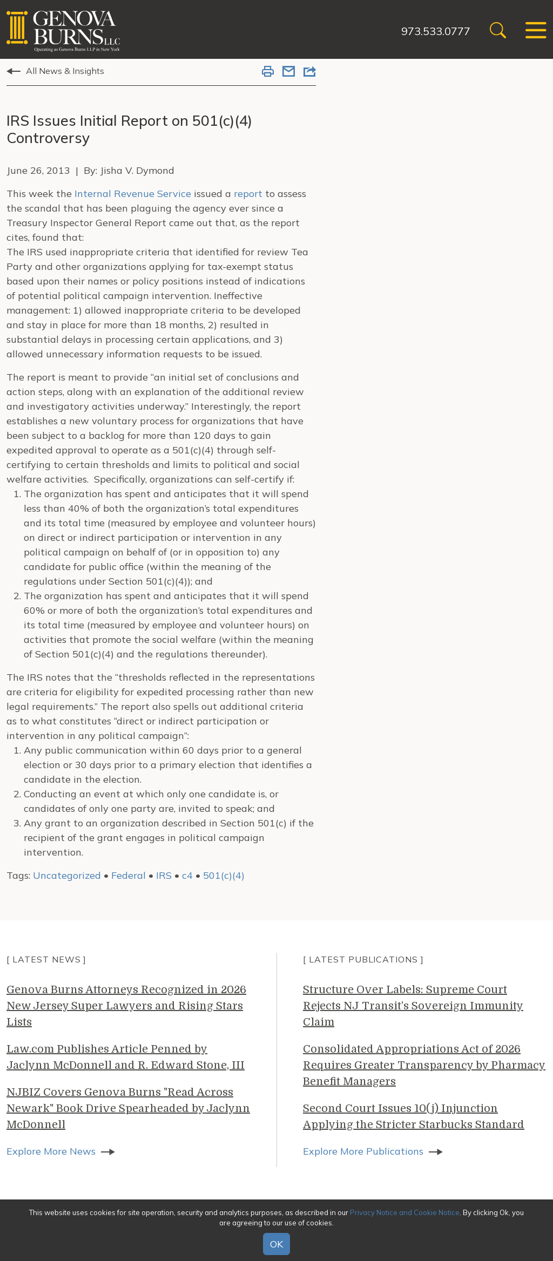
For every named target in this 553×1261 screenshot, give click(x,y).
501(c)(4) (224, 875)
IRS (164, 875)
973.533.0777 (435, 31)
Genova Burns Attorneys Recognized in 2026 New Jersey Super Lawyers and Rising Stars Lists (126, 1006)
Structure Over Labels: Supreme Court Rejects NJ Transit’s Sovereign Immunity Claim (413, 1006)
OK (276, 1244)
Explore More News (51, 1151)
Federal (128, 875)
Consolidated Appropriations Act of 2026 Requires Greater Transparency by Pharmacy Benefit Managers (424, 1065)
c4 (187, 875)
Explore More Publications (363, 1151)
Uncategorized (67, 875)
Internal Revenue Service (134, 193)
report (248, 193)
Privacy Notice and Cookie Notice (405, 1212)
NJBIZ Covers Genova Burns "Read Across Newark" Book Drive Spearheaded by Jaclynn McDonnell (128, 1108)
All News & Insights (65, 70)
